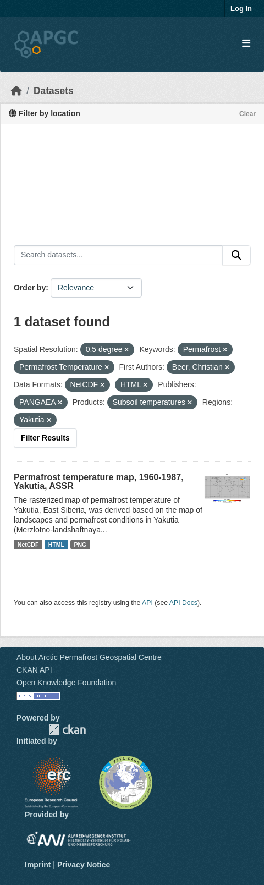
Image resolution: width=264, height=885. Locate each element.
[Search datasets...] (118, 255)
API (147, 603)
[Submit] (236, 255)
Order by (30, 287)
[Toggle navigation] (246, 44)
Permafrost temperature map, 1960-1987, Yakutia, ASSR (99, 481)
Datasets (54, 90)
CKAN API (34, 670)
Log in (241, 8)
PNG (80, 544)
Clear (247, 114)
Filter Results (45, 437)
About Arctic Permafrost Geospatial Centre (89, 657)
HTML (56, 544)
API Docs (183, 603)
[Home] (16, 90)
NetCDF (28, 544)
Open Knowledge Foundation (66, 682)
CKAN (67, 729)
